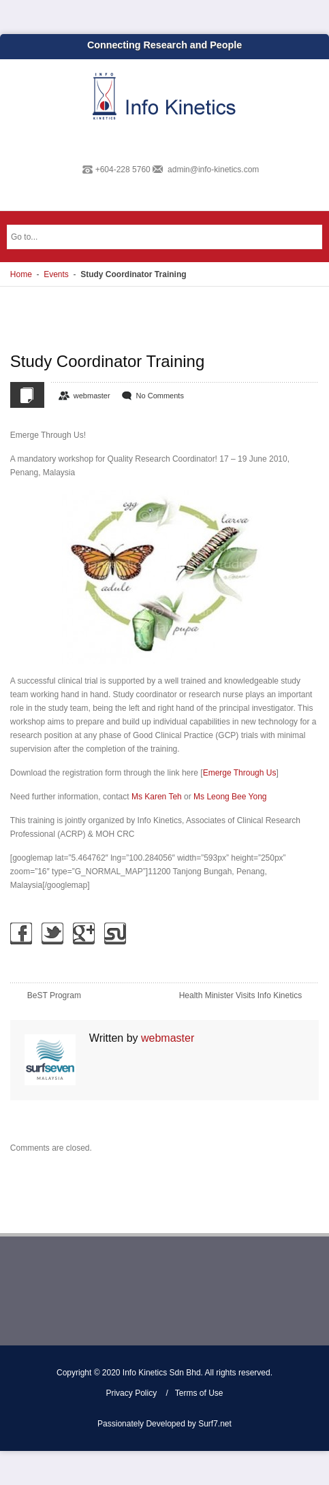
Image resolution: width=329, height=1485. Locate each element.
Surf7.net (215, 1423)
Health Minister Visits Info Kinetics (240, 995)
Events (56, 274)
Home (21, 274)
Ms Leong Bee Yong (229, 796)
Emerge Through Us (240, 773)
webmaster (92, 396)
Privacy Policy (131, 1393)
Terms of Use (199, 1393)
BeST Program (54, 995)
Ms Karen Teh (156, 796)
